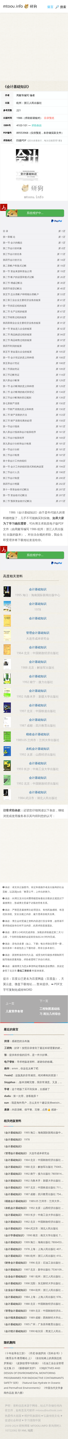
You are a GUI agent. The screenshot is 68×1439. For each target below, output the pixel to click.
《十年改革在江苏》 (15, 1353)
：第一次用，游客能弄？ (21, 1096)
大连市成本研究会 (26, 1153)
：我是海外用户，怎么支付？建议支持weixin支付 (34, 1102)
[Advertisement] (34, 47)
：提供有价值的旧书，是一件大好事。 (26, 1055)
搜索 (63, 7)
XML (24, 1430)
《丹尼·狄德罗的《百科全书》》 (45, 1353)
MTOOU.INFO (39, 1425)
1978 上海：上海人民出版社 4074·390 (35, 1249)
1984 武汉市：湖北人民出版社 (30, 1228)
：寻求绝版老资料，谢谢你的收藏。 (29, 1061)
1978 (16, 1139)
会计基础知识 (37, 589)
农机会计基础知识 (37, 748)
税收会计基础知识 (37, 734)
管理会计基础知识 (37, 632)
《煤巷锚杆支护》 (27, 1368)
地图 (30, 1430)
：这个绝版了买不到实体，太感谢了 (26, 1089)
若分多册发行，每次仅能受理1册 (45, 140)
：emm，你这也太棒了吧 (20, 1068)
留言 (50, 7)
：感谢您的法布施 (16, 1041)
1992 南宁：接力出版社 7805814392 (34, 1173)
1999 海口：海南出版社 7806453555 (34, 1242)
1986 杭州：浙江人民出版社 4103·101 (35, 1256)
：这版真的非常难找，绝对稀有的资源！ (30, 1075)
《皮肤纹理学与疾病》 (27, 1363)
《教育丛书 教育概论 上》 (18, 1358)
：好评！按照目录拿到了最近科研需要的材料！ (34, 1048)
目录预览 (49, 118)
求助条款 (37, 125)
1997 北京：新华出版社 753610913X (34, 1269)
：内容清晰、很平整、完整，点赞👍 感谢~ (30, 1109)
